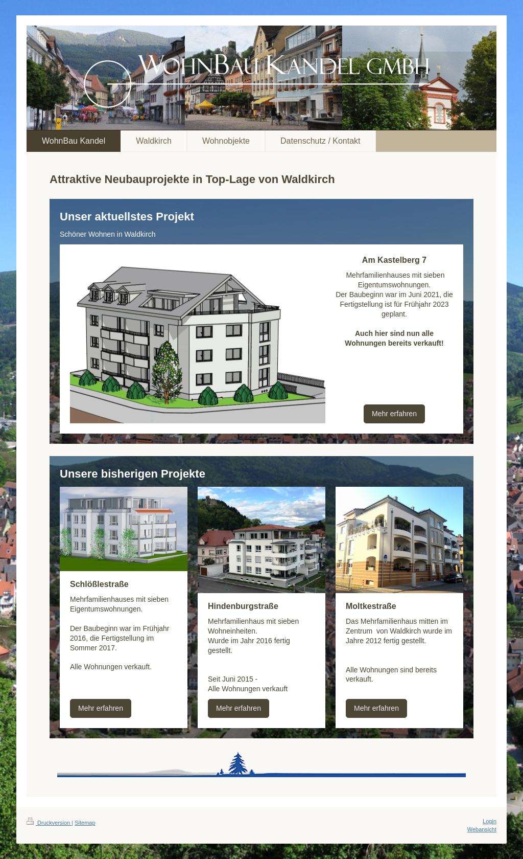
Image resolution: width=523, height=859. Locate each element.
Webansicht (481, 829)
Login (489, 821)
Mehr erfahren (394, 414)
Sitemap (85, 823)
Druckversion (49, 823)
